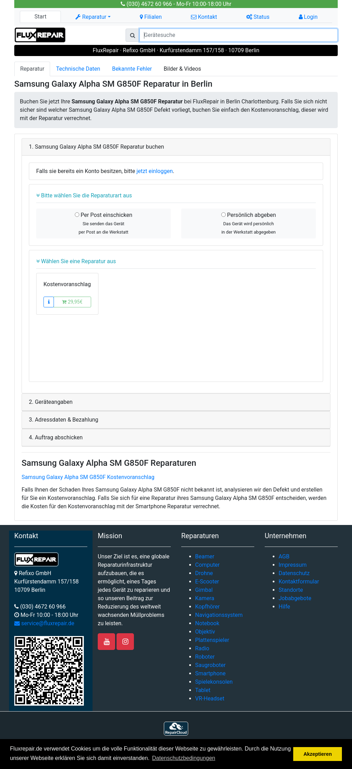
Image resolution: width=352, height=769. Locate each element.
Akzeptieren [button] (317, 754)
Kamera (204, 598)
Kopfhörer (207, 606)
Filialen (151, 17)
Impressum (293, 565)
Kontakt (204, 17)
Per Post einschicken (104, 223)
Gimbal (204, 590)
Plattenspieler (212, 640)
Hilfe (284, 606)
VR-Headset (209, 698)
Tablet (202, 690)
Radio (202, 648)
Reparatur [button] (90, 17)
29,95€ (72, 302)
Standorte (291, 590)
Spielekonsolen (214, 681)
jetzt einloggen (155, 171)
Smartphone (210, 673)
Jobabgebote (295, 598)
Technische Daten (78, 68)
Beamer (204, 556)
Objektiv (205, 631)
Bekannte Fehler (132, 68)
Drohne (204, 573)
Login (308, 17)
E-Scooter (207, 581)
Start (40, 16)
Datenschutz (294, 573)
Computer (207, 565)
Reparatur (32, 68)
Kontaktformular (299, 581)
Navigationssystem (219, 615)
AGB (284, 556)
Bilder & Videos (182, 68)
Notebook (207, 623)
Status (258, 17)
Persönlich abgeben (248, 223)
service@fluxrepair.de (44, 623)
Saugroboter (210, 665)
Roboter (205, 656)
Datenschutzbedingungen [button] (183, 758)
